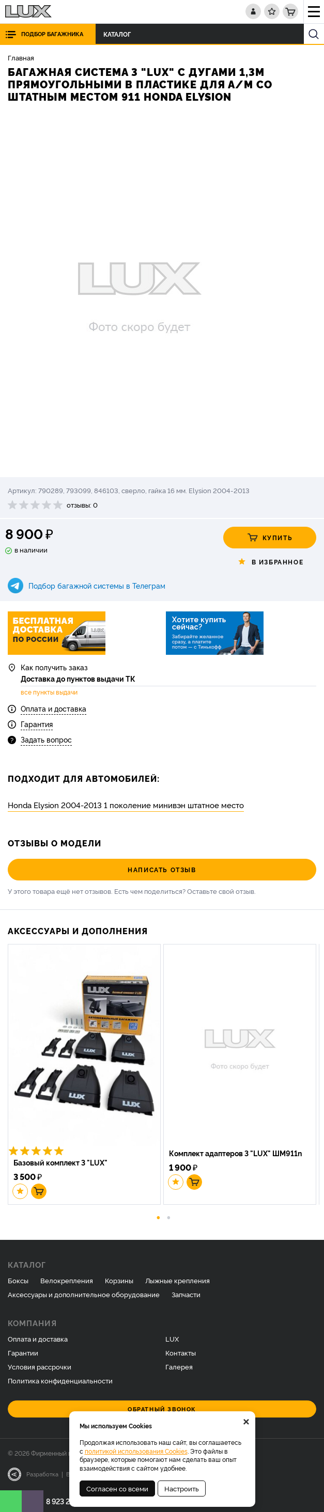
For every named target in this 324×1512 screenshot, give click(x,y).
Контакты (180, 1352)
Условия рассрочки (39, 1366)
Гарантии (23, 1352)
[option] (162, 291)
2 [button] (168, 1216)
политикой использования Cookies (136, 1450)
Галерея (179, 1366)
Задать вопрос (46, 739)
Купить (270, 537)
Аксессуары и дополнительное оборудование (84, 1294)
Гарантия (37, 724)
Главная (21, 57)
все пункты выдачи (49, 692)
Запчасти (186, 1294)
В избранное (270, 562)
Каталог (119, 33)
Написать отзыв (162, 869)
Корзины (119, 1280)
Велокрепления (66, 1280)
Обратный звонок (162, 1409)
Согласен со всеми (117, 1488)
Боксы (18, 1280)
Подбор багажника (52, 34)
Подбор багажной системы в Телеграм (96, 585)
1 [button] (158, 1216)
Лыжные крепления (177, 1280)
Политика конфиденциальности (60, 1380)
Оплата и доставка (53, 708)
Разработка (42, 1473)
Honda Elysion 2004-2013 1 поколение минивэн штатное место (126, 804)
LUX (172, 1338)
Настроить (181, 1488)
